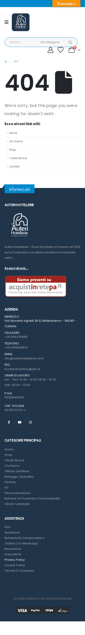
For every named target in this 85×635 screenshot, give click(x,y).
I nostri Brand (18, 158)
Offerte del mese (17, 471)
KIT (7, 487)
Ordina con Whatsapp (21, 543)
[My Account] (50, 50)
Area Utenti (13, 554)
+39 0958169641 (16, 347)
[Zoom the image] (19, 213)
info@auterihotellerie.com (24, 358)
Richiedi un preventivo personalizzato (32, 498)
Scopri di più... (16, 268)
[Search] (70, 42)
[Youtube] (19, 422)
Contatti (14, 166)
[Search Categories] (51, 42)
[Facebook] (9, 422)
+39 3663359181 (16, 337)
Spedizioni (12, 532)
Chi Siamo (16, 141)
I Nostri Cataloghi (17, 504)
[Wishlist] (60, 50)
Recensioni (13, 549)
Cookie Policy (15, 565)
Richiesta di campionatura (24, 538)
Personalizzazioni (18, 493)
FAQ (7, 527)
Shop (12, 150)
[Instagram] (30, 422)
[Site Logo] (21, 22)
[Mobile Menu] (8, 22)
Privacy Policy (15, 560)
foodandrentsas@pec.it (22, 369)
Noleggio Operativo (19, 476)
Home (13, 133)
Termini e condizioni (19, 570)
